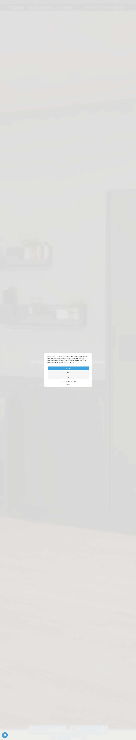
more (68, 377)
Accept (68, 368)
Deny (68, 373)
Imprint (68, 384)
